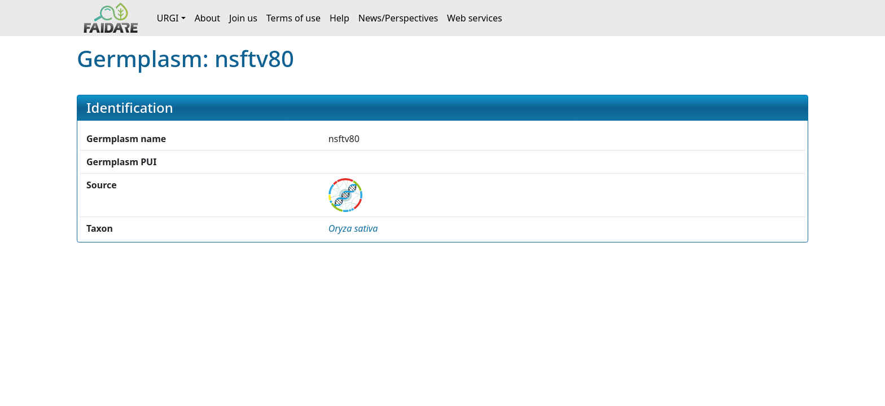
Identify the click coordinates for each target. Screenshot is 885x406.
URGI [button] (168, 18)
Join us (243, 18)
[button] (353, 228)
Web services (474, 18)
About (207, 18)
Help (339, 18)
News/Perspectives (398, 18)
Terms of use (293, 18)
